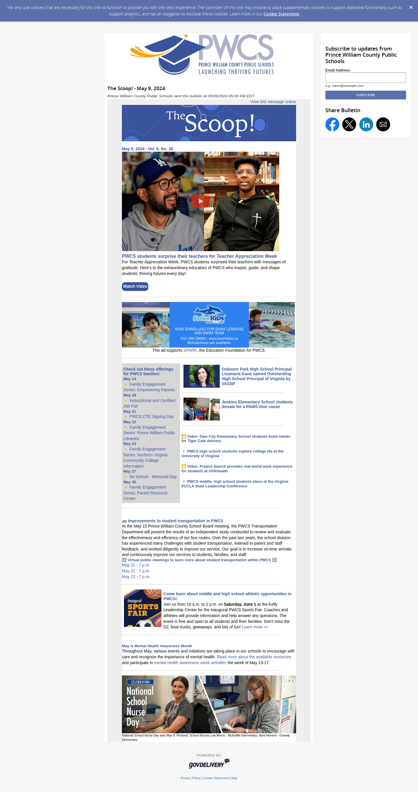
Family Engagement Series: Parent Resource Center (145, 493)
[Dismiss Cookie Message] (410, 5)
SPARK (190, 350)
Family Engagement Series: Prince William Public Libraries (149, 433)
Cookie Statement (281, 14)
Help (234, 778)
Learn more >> (255, 627)
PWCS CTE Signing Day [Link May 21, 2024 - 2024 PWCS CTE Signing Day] (151, 416)
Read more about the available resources (254, 657)
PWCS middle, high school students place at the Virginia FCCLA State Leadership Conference (234, 483)
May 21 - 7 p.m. (136, 565)
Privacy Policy (191, 778)
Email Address (337, 70)
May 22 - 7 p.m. (136, 570)
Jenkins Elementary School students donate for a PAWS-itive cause (257, 404)
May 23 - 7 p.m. (136, 576)
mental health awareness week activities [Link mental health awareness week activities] (190, 662)
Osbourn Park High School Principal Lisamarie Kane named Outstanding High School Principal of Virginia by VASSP (257, 376)
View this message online (273, 101)
